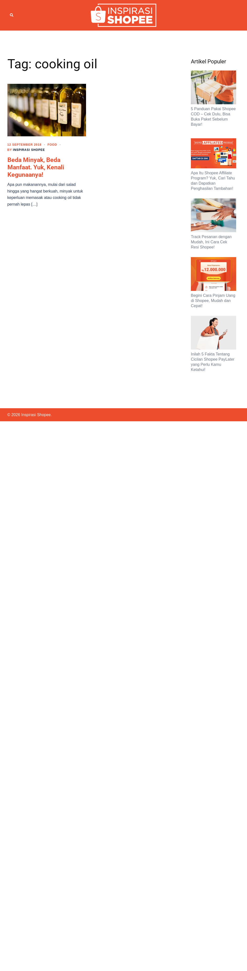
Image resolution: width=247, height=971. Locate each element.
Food (52, 144)
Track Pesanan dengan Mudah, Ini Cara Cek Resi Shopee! (211, 242)
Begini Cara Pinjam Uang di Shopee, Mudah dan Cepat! (213, 300)
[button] (12, 15)
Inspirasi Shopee (29, 150)
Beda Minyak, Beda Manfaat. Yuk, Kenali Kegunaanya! (35, 167)
